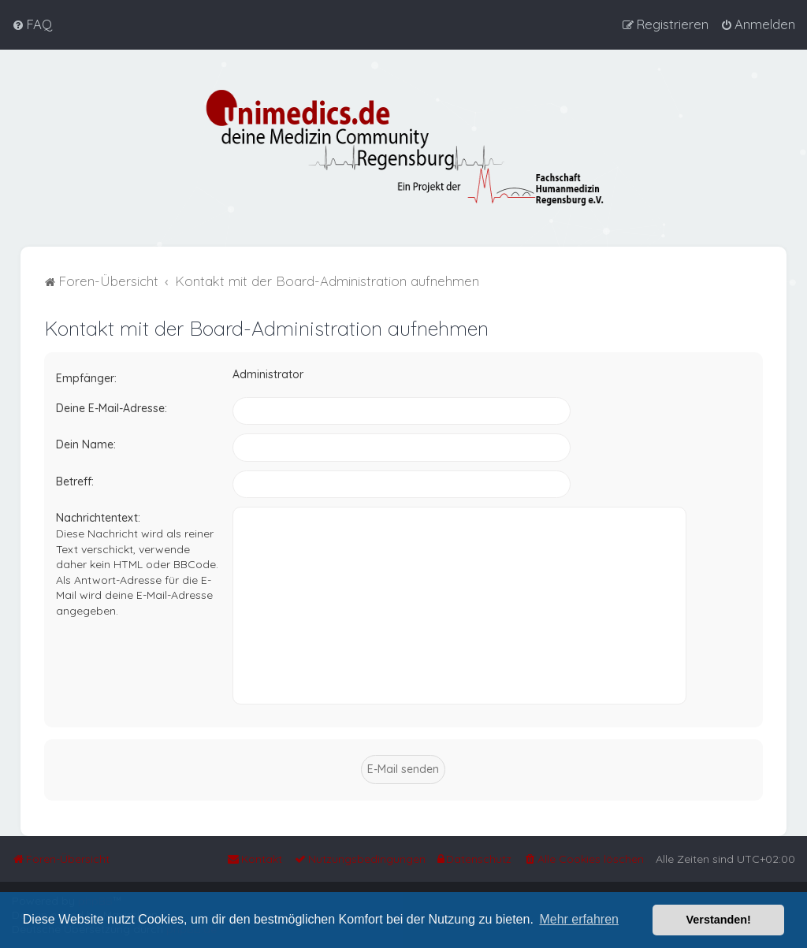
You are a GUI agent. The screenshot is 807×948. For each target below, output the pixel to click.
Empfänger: (86, 378)
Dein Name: (86, 444)
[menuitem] (32, 24)
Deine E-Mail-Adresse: (111, 407)
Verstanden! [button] (718, 919)
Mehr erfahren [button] (579, 919)
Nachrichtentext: (98, 518)
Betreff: (75, 481)
